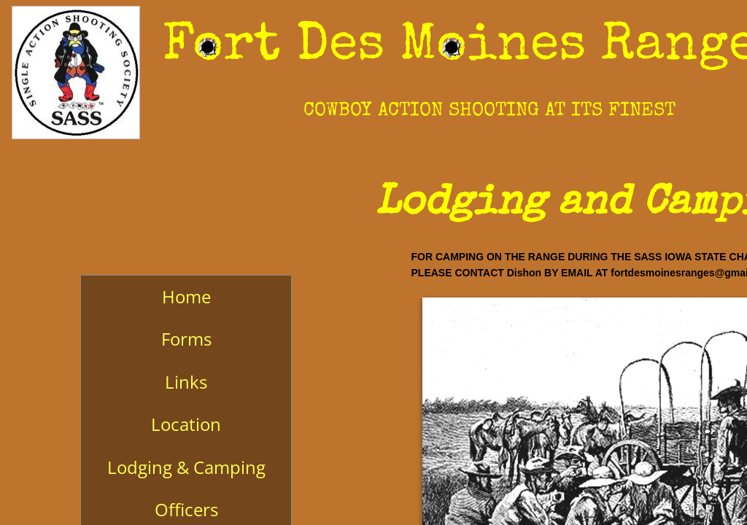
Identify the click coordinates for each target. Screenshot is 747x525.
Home (186, 296)
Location (186, 424)
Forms (186, 339)
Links (186, 382)
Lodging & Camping (186, 467)
